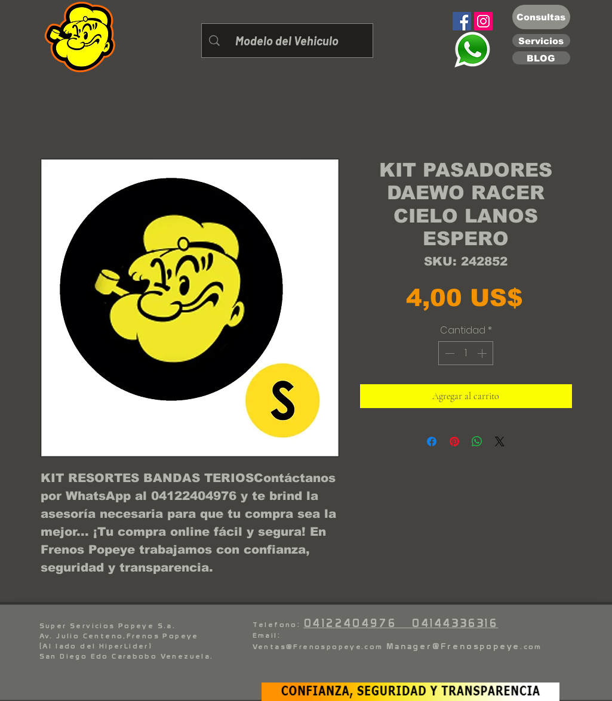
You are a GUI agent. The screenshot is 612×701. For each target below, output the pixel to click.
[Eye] (472, 49)
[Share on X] (500, 441)
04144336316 (455, 623)
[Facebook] (462, 21)
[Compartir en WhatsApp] (477, 441)
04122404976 (358, 623)
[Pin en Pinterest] (454, 441)
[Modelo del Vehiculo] (287, 40)
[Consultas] (541, 17)
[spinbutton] (466, 353)
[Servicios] (541, 40)
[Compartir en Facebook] (432, 441)
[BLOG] (541, 57)
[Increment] (483, 353)
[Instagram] (483, 21)
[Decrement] (448, 353)
